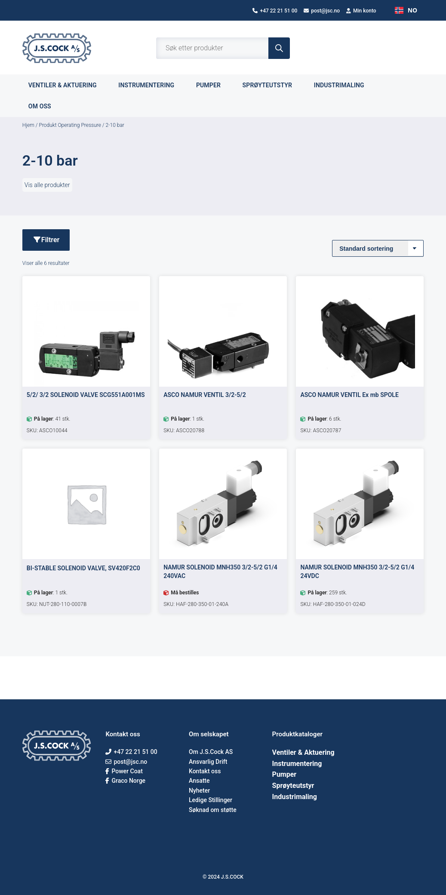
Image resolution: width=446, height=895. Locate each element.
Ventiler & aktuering (67, 85)
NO (406, 10)
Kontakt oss (205, 771)
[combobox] (406, 10)
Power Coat (123, 771)
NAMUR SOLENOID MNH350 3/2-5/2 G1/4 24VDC (357, 571)
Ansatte (199, 780)
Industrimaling (344, 85)
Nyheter (199, 790)
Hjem (28, 125)
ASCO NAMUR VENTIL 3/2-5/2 (204, 394)
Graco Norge (125, 780)
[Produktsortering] (378, 248)
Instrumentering (151, 85)
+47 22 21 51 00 (274, 11)
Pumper (213, 85)
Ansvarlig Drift (208, 761)
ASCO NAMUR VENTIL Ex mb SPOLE (349, 394)
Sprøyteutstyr (272, 85)
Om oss (44, 106)
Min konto (361, 11)
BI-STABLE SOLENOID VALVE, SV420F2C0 (83, 568)
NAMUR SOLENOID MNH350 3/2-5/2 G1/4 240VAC (220, 571)
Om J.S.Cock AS (211, 751)
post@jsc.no (322, 11)
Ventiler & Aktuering (303, 752)
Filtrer (46, 240)
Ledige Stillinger (210, 800)
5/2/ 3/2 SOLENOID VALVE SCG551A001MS (86, 394)
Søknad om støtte (213, 809)
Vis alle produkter (47, 184)
